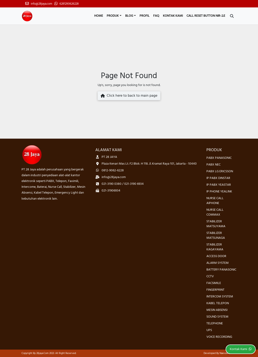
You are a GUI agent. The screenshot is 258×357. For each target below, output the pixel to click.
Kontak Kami (173, 16)
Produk (113, 16)
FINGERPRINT (215, 290)
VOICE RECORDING (219, 337)
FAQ (156, 16)
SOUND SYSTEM (217, 316)
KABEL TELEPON (217, 303)
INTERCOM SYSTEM (219, 296)
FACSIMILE (213, 283)
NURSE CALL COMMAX (215, 212)
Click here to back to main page (129, 96)
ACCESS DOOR (216, 256)
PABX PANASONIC (219, 158)
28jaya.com (42, 353)
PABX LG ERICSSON (219, 171)
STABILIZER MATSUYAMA (215, 224)
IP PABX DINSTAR (218, 178)
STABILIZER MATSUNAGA (215, 235)
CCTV (210, 276)
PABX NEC (213, 164)
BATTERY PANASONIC (221, 269)
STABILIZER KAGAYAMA (214, 247)
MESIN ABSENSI (216, 310)
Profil (144, 16)
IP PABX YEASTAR (218, 185)
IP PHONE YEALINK (219, 191)
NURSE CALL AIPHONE (215, 201)
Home (98, 16)
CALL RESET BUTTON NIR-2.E (206, 16)
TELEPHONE (214, 323)
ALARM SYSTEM (217, 263)
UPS (209, 330)
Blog (129, 16)
